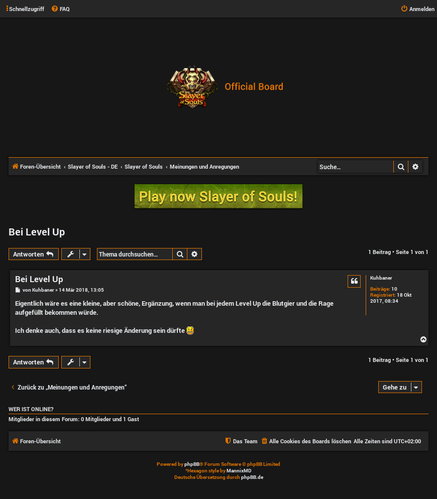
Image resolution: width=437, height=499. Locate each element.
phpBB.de (252, 477)
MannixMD (239, 470)
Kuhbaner (381, 278)
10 (394, 289)
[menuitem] (60, 9)
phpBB (191, 464)
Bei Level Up (37, 231)
